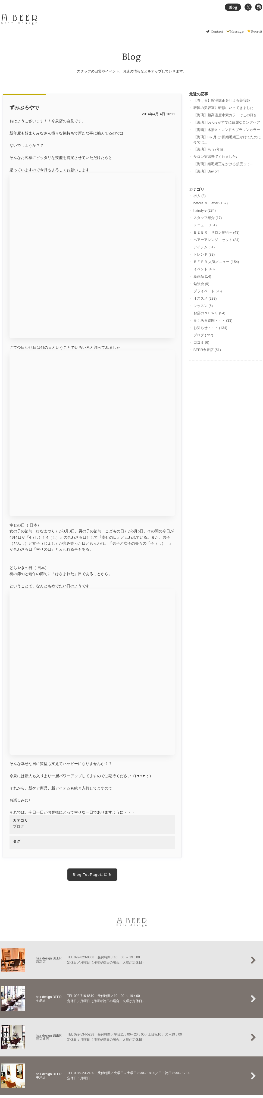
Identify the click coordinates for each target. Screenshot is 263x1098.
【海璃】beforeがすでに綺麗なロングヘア (226, 122)
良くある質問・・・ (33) (213, 320)
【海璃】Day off (206, 171)
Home (155, 23)
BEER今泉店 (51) (207, 350)
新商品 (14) (202, 276)
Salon (245, 23)
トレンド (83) (204, 254)
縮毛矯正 (190, 23)
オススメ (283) (205, 298)
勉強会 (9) (201, 284)
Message (237, 31)
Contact (217, 31)
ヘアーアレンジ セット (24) (216, 240)
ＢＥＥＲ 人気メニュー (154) (216, 262)
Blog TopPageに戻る (92, 875)
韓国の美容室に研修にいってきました (223, 108)
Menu (231, 23)
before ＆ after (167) (210, 203)
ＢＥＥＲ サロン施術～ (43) (216, 232)
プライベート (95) (207, 291)
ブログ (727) (203, 335)
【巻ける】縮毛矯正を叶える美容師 (221, 100)
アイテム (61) (204, 247)
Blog (232, 7)
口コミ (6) (201, 342)
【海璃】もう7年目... (210, 149)
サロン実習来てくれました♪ (215, 157)
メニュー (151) (205, 225)
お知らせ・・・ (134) (210, 328)
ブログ (18, 826)
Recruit (256, 31)
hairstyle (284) (204, 210)
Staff (258, 23)
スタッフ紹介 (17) (207, 218)
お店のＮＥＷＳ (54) (209, 313)
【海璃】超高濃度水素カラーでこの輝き (225, 115)
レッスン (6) (203, 306)
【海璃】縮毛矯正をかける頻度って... (223, 164)
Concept (172, 23)
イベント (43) (204, 269)
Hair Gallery (212, 23)
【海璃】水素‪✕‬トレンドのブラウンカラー (226, 130)
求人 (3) (199, 196)
